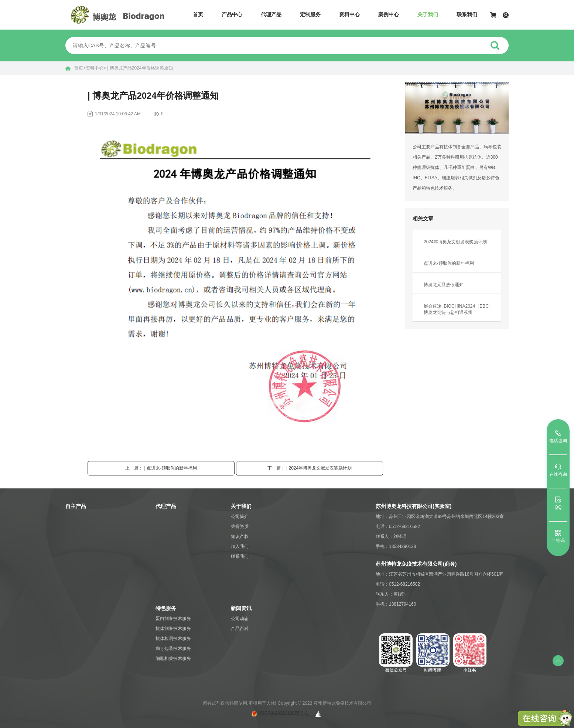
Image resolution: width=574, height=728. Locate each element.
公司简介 (240, 516)
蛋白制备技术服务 (173, 618)
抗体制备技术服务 (173, 628)
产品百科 (240, 628)
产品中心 (232, 14)
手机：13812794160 (396, 604)
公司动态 (240, 618)
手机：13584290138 (396, 546)
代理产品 (271, 14)
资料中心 (349, 14)
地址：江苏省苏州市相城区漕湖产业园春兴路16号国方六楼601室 (439, 574)
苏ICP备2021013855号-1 (283, 713)
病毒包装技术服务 (173, 648)
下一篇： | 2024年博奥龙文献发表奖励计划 (309, 468)
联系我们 (467, 14)
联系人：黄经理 (391, 594)
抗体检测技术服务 (173, 638)
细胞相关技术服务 (173, 658)
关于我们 (427, 14)
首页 (198, 14)
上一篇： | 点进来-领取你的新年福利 (161, 468)
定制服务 (310, 14)
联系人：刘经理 (391, 536)
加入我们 (240, 546)
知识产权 (240, 536)
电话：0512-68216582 (398, 526)
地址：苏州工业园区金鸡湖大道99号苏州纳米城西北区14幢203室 (440, 516)
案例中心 (388, 14)
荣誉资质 (240, 526)
